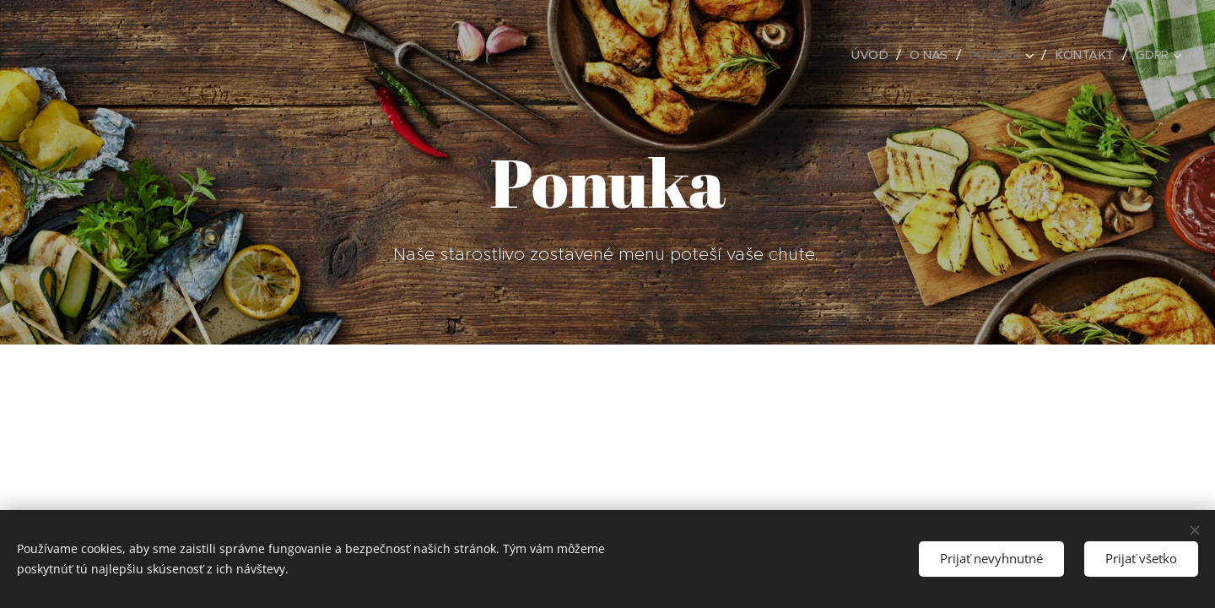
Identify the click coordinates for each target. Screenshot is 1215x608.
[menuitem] (865, 55)
